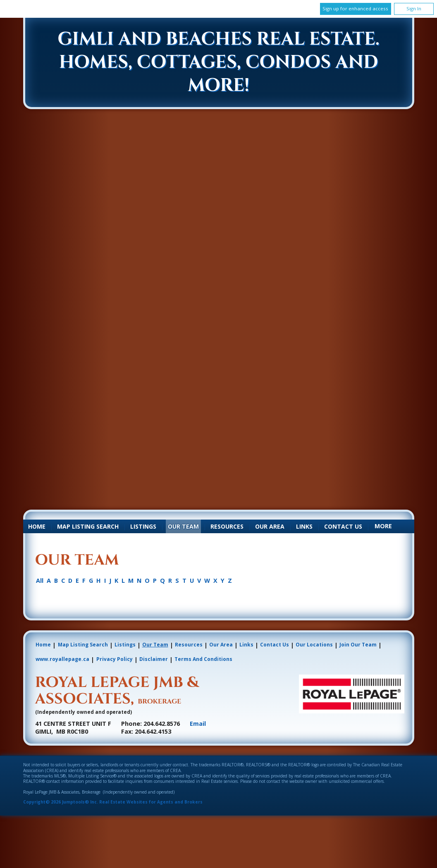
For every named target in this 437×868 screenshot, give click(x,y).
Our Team (183, 526)
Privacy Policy (114, 659)
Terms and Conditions (203, 659)
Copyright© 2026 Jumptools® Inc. (60, 802)
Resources (227, 526)
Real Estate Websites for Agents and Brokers (151, 802)
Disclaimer (153, 659)
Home (36, 526)
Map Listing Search (88, 526)
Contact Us (343, 526)
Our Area (269, 526)
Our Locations (314, 644)
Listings (143, 526)
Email (198, 723)
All (39, 580)
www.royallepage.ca (62, 659)
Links (304, 526)
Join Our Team (358, 644)
